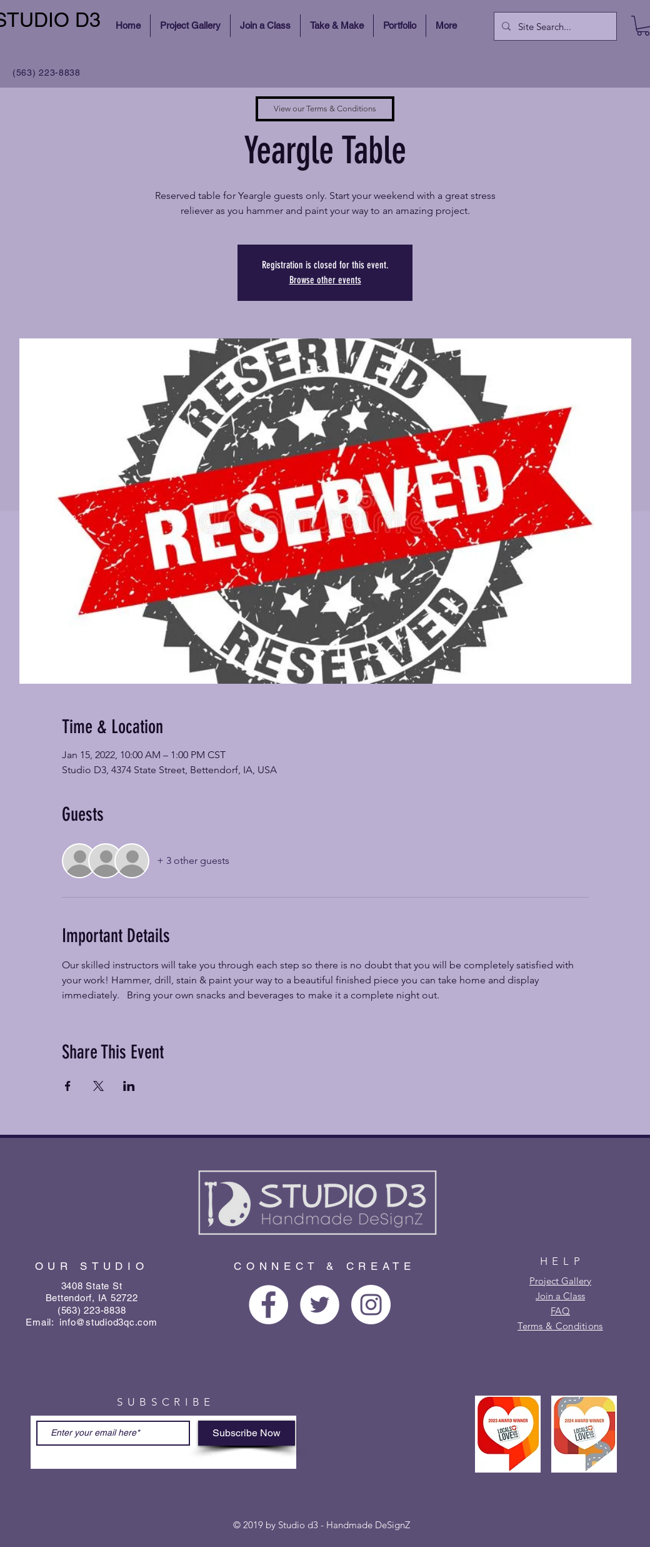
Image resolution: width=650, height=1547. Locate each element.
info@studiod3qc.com (108, 1322)
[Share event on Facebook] (68, 1086)
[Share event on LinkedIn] (129, 1086)
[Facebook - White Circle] (268, 1304)
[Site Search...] (554, 26)
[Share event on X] (98, 1086)
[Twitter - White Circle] (319, 1304)
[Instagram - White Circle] (371, 1304)
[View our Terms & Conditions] (325, 108)
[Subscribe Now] (246, 1433)
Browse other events (325, 280)
